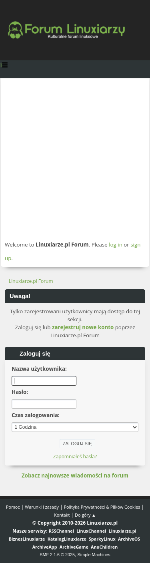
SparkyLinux (102, 539)
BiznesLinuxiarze (27, 539)
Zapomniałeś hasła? (75, 456)
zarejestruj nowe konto (83, 327)
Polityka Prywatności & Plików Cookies (102, 507)
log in (115, 244)
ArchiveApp (44, 547)
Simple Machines (94, 554)
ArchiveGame (74, 547)
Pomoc (13, 507)
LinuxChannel (91, 531)
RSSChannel (61, 531)
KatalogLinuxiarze (67, 539)
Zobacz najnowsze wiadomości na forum (75, 475)
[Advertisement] (75, 159)
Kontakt (62, 515)
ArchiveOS (129, 539)
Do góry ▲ (85, 515)
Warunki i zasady (41, 507)
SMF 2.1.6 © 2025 (57, 554)
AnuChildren (104, 547)
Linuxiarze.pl (122, 531)
